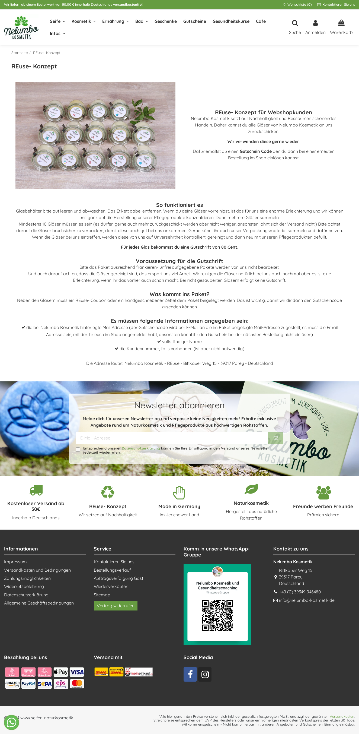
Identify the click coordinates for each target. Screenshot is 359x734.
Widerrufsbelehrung (24, 586)
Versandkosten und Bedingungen (37, 570)
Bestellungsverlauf (112, 570)
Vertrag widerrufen (115, 605)
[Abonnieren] (275, 438)
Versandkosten (342, 716)
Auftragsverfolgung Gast (118, 578)
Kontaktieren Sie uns (338, 4)
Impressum (15, 561)
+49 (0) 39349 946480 (300, 591)
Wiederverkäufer (110, 586)
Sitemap (102, 594)
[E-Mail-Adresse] (172, 438)
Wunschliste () (297, 4)
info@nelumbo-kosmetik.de (307, 600)
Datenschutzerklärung (141, 448)
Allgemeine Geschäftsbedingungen (39, 603)
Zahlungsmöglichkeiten (27, 578)
